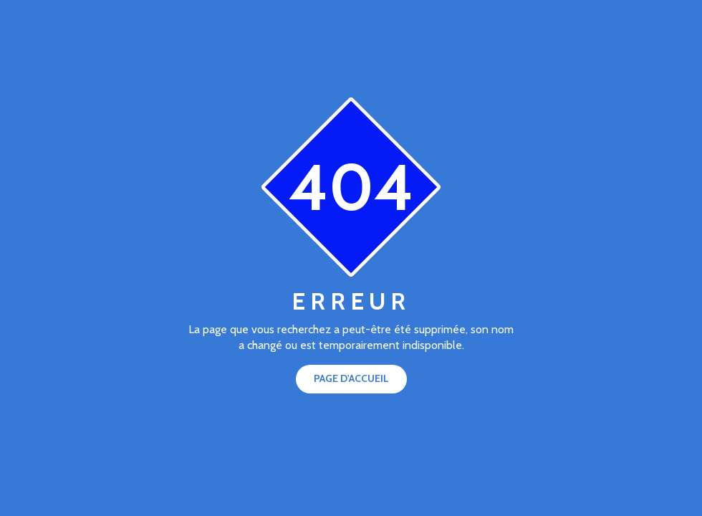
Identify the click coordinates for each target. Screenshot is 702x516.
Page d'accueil (351, 378)
